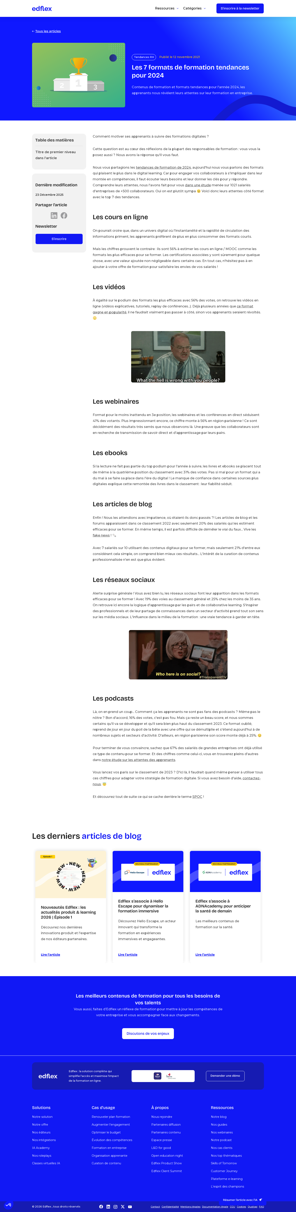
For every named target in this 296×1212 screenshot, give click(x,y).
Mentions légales (190, 1206)
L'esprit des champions (227, 1186)
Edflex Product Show (166, 1163)
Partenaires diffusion (166, 1124)
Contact (155, 1206)
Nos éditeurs (41, 1132)
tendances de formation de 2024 (163, 167)
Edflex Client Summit (166, 1171)
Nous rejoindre (161, 1117)
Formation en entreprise (109, 1148)
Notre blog (219, 1117)
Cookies (241, 1206)
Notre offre (40, 1124)
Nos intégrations (44, 1140)
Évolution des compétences (112, 1140)
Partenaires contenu (166, 1132)
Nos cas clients (221, 1148)
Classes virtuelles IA (46, 1163)
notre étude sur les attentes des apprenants (138, 760)
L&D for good (161, 1148)
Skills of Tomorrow (224, 1163)
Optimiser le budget (106, 1132)
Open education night (167, 1156)
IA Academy (41, 1148)
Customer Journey (224, 1171)
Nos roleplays (41, 1156)
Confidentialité (170, 1206)
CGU (232, 1206)
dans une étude (198, 185)
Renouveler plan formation (111, 1117)
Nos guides (219, 1124)
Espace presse (161, 1140)
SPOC (197, 797)
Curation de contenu (106, 1163)
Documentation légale (215, 1206)
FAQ (261, 1206)
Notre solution (42, 1117)
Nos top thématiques (226, 1156)
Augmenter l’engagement (111, 1124)
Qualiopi (252, 1206)
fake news (101, 535)
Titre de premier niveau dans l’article (55, 155)
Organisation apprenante (109, 1156)
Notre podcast (221, 1140)
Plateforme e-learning (227, 1179)
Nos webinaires (222, 1132)
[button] (9, 1205)
